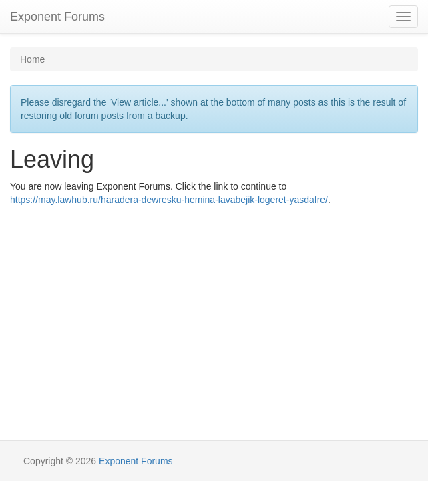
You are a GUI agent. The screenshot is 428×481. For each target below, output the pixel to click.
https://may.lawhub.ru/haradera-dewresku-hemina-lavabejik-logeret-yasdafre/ (169, 199)
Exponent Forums (57, 16)
